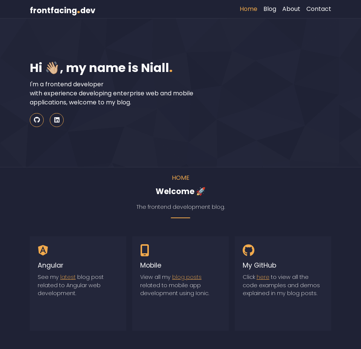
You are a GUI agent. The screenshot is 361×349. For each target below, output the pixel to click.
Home (248, 9)
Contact (318, 9)
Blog (269, 9)
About (291, 9)
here (263, 277)
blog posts (187, 277)
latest (68, 277)
